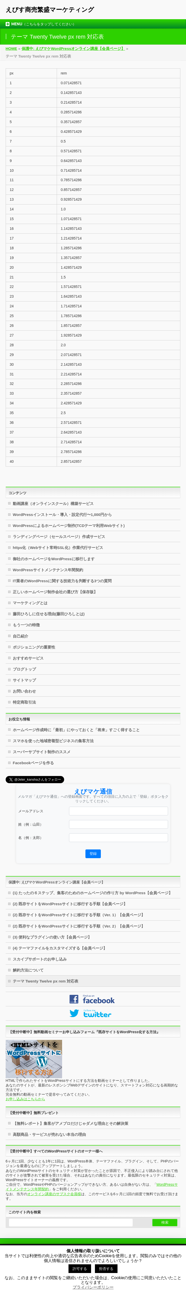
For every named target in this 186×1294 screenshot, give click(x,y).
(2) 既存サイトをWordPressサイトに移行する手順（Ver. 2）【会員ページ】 (79, 926)
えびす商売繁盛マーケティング (50, 9)
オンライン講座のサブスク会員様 (54, 1194)
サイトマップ (24, 680)
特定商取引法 (24, 702)
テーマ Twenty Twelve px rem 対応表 (45, 981)
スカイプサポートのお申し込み (40, 959)
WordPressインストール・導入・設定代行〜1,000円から (62, 514)
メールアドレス (30, 811)
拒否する (106, 1269)
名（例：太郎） (30, 838)
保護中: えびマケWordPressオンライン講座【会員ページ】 (56, 882)
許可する (80, 1269)
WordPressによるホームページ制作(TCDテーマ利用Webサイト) (69, 525)
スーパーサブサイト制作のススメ (42, 752)
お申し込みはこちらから (25, 1099)
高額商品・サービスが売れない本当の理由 (49, 1134)
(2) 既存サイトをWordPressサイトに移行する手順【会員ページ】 (70, 904)
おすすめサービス (28, 658)
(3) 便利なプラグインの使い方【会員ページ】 (52, 937)
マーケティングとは (30, 603)
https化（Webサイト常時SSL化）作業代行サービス (58, 547)
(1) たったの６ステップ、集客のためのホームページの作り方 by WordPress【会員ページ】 (92, 893)
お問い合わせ (24, 691)
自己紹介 (20, 636)
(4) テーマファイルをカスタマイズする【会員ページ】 (60, 948)
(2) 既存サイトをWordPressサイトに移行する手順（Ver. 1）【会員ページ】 (79, 915)
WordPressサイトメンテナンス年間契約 (48, 570)
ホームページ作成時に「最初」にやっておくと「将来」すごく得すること (76, 730)
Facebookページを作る (33, 763)
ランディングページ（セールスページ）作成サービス (59, 536)
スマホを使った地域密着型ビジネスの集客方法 (53, 741)
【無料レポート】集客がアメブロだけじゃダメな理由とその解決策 (70, 1123)
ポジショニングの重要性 (34, 647)
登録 (93, 853)
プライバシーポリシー (93, 1287)
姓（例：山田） (30, 824)
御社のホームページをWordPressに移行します (54, 559)
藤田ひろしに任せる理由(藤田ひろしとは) (49, 614)
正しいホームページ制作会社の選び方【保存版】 (55, 592)
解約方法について (28, 970)
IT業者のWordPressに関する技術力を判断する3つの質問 (62, 581)
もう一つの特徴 (26, 625)
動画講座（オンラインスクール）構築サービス (53, 503)
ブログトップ (24, 669)
